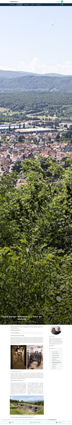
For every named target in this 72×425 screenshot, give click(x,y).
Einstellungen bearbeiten (36, 422)
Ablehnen (12, 422)
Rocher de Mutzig (55, 353)
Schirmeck (54, 366)
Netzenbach (54, 359)
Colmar (32, 4)
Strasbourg (26, 4)
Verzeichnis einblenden (15, 332)
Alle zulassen (59, 422)
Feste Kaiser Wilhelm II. (56, 362)
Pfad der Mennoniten (56, 360)
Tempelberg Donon (55, 357)
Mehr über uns (51, 345)
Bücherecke (12, 4)
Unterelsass (19, 4)
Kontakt (58, 1)
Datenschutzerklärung (52, 419)
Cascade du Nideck (55, 355)
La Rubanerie (54, 364)
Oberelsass (38, 4)
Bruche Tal (52, 348)
